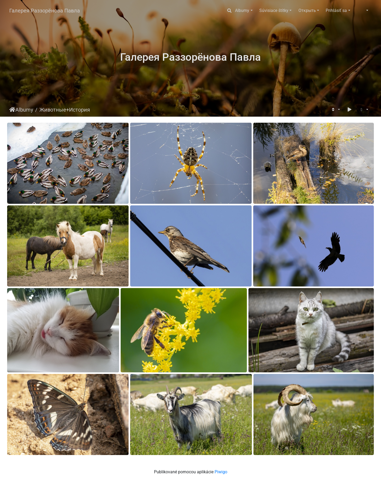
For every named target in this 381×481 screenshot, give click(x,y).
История (79, 110)
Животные (52, 110)
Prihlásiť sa (336, 10)
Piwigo (221, 471)
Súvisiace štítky (273, 10)
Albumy (242, 10)
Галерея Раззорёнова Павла (44, 10)
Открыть (307, 10)
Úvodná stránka (12, 110)
